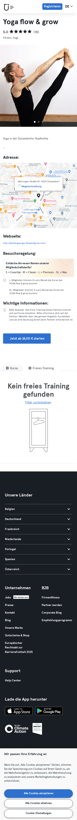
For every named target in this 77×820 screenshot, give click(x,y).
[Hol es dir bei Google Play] (49, 711)
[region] (38, 784)
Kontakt (10, 612)
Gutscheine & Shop (17, 635)
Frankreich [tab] (37, 529)
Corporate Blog (52, 612)
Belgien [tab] (37, 509)
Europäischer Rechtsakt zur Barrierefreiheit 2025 (19, 648)
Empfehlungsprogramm (57, 620)
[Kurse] (12, 368)
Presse (9, 605)
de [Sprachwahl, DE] (69, 6)
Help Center (13, 680)
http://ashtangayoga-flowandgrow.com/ (24, 243)
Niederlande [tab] (37, 539)
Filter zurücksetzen (38, 402)
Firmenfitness (51, 597)
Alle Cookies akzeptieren (38, 793)
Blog (8, 620)
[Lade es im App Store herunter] (19, 711)
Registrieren (52, 6)
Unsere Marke (14, 627)
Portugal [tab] (37, 549)
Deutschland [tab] (37, 519)
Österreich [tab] (37, 569)
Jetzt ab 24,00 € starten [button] (27, 338)
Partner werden (52, 605)
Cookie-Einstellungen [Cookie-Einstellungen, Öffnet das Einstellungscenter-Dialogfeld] (38, 813)
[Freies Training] (41, 368)
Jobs (8, 597)
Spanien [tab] (37, 559)
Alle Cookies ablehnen (38, 803)
